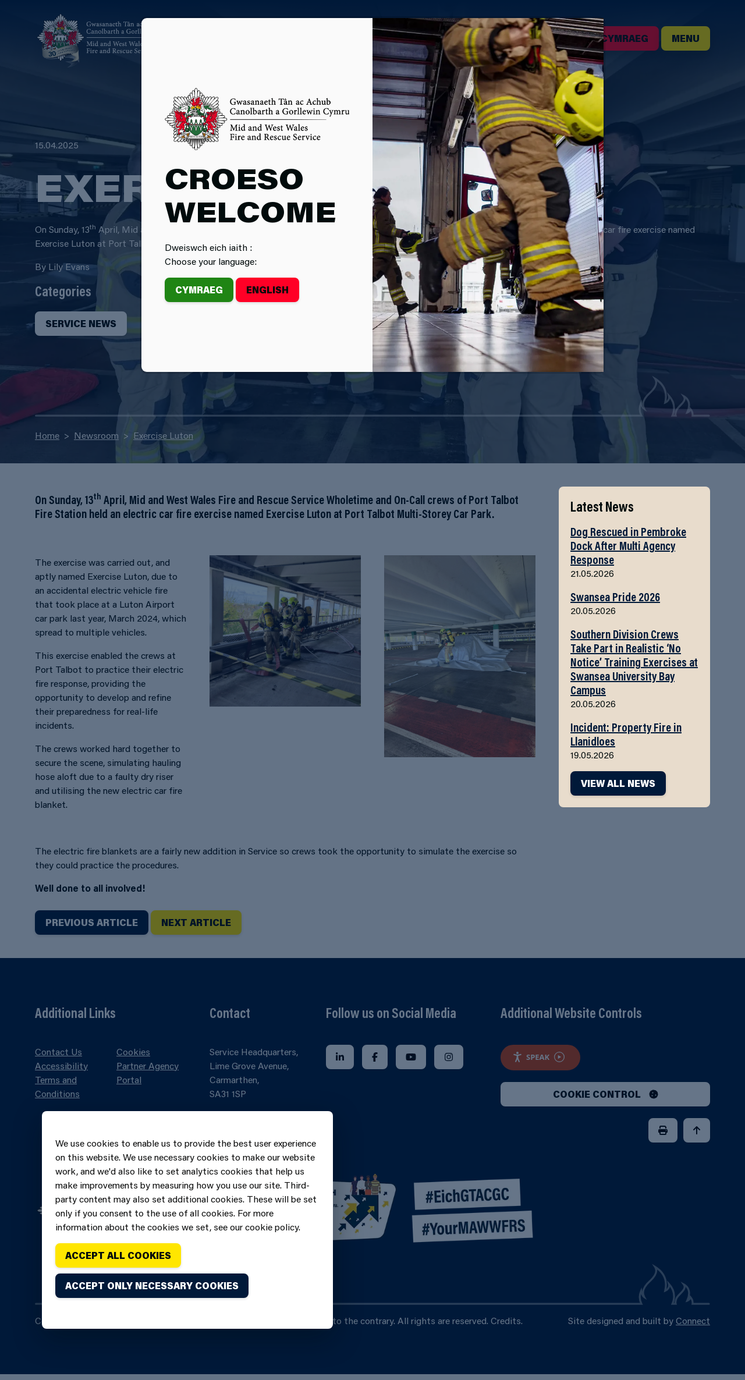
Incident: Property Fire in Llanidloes (626, 733)
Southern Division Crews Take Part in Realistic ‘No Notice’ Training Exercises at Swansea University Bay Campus (634, 661)
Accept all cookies (118, 1255)
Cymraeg (199, 289)
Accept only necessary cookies (152, 1285)
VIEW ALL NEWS (618, 783)
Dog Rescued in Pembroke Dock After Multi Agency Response (628, 545)
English (267, 289)
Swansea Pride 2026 (615, 596)
